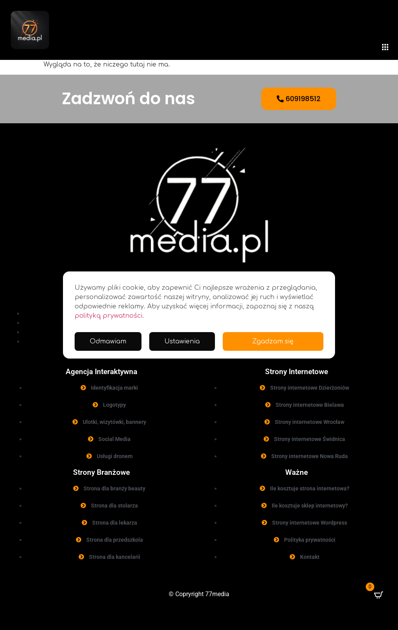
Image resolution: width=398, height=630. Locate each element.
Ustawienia (182, 341)
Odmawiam (108, 341)
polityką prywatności (108, 315)
